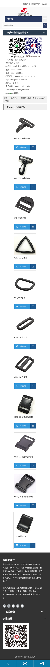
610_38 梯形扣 (20, 218)
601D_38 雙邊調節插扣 (23, 417)
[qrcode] (16, 636)
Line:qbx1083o (12, 93)
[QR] (25, 47)
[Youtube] (22, 606)
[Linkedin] (13, 606)
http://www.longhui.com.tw (25, 76)
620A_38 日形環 (20, 377)
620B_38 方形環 (20, 337)
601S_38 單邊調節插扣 (23, 457)
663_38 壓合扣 (20, 536)
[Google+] (9, 606)
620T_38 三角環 (20, 258)
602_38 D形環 (20, 298)
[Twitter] (17, 606)
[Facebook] (4, 606)
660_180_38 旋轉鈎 (22, 138)
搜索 (45, 25)
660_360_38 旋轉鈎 (22, 178)
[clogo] (25, 11)
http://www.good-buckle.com (16, 80)
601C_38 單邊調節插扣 (23, 497)
